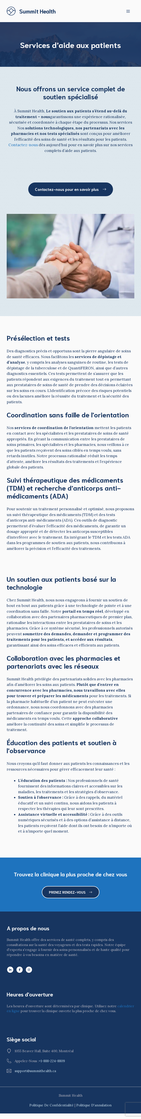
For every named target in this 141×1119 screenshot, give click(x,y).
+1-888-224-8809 (52, 1061)
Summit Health (37, 11)
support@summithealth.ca (35, 1071)
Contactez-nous (23, 144)
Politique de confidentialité (51, 1105)
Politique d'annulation (94, 1105)
